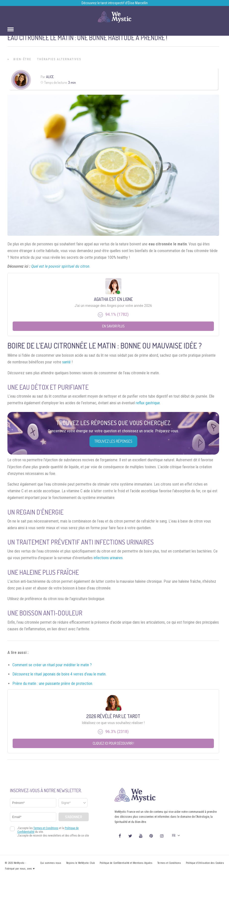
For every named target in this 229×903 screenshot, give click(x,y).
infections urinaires (108, 557)
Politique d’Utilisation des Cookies (205, 863)
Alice (50, 77)
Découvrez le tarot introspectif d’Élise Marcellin (115, 3)
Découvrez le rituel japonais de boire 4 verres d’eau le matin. (59, 674)
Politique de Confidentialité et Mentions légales (126, 863)
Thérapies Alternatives (59, 59)
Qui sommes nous (50, 863)
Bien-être (22, 59)
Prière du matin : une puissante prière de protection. (52, 683)
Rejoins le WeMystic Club (80, 863)
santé (66, 362)
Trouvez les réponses (113, 441)
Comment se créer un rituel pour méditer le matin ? (52, 665)
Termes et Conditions (169, 863)
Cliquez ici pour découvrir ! (113, 743)
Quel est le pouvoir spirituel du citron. (60, 266)
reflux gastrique (148, 403)
